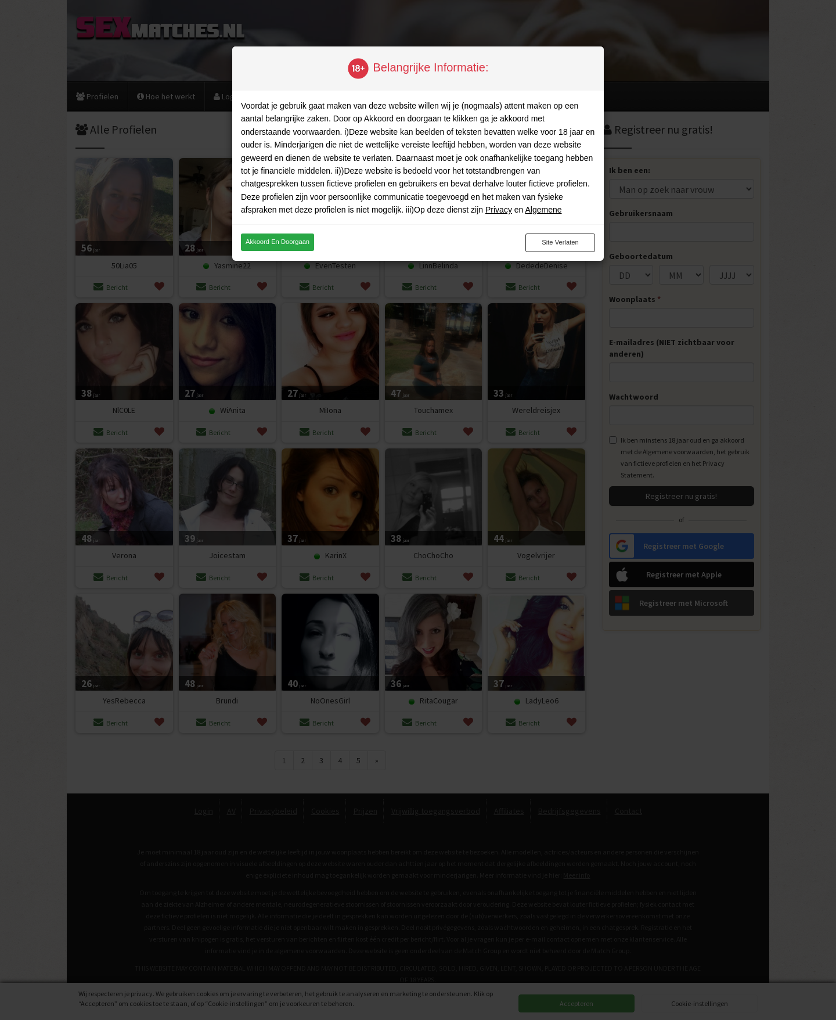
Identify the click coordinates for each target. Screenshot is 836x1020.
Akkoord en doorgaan (277, 241)
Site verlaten (560, 242)
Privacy (498, 209)
